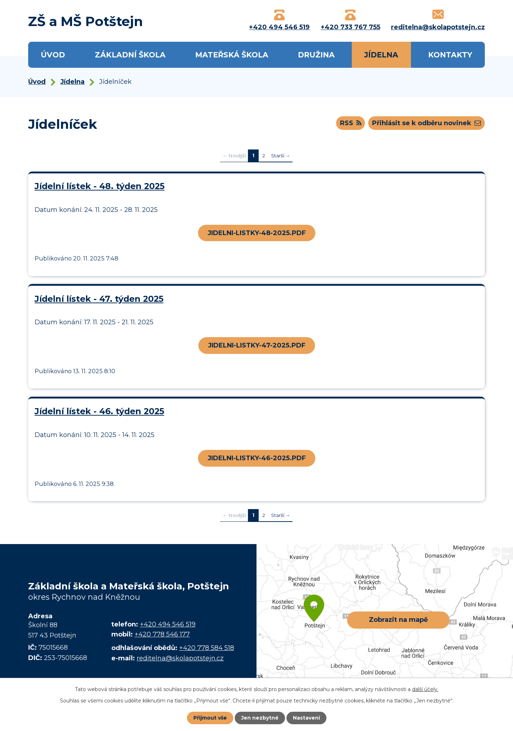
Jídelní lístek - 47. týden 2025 (99, 299)
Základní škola (130, 54)
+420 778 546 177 (162, 634)
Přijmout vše (210, 718)
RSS (350, 123)
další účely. (425, 689)
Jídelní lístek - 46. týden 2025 (99, 411)
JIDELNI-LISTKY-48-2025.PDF (257, 233)
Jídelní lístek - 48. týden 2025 (99, 186)
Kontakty (450, 54)
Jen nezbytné (260, 718)
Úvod (53, 54)
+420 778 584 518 (206, 648)
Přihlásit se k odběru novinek (426, 123)
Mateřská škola (231, 54)
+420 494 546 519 (167, 624)
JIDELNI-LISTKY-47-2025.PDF (256, 345)
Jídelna (381, 54)
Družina (316, 54)
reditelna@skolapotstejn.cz (180, 658)
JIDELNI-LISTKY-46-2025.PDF (257, 458)
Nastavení (306, 718)
